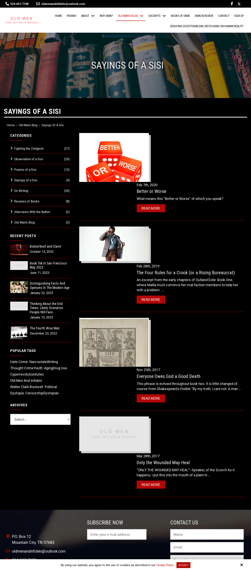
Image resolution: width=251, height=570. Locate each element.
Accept (183, 565)
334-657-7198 (19, 3)
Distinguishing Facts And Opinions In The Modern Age (50, 285)
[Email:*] (207, 477)
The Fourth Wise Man (45, 328)
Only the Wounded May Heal (171, 323)
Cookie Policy (164, 565)
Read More (159, 159)
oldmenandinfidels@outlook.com (60, 3)
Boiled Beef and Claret (45, 246)
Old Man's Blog (28, 125)
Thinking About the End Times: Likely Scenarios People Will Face (46, 308)
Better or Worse (160, 142)
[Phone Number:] (207, 490)
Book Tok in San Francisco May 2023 (48, 265)
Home (11, 125)
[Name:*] (207, 464)
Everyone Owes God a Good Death (177, 262)
